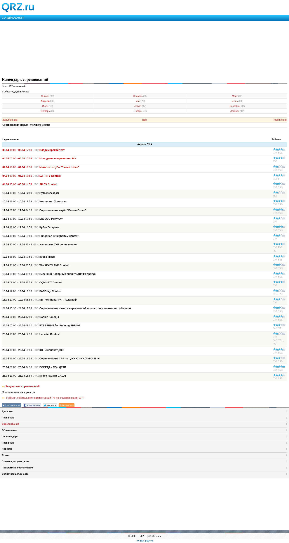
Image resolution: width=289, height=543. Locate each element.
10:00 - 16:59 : (40, 167)
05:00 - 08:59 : (49, 274)
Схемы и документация (15, 461)
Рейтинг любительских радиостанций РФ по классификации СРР (43, 397)
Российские (280, 119)
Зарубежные (9, 119)
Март (237, 96)
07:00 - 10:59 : (39, 158)
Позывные (8, 417)
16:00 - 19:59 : (34, 201)
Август (140, 106)
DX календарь (10, 436)
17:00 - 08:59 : (39, 299)
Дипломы (7, 411)
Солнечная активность (15, 474)
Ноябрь (140, 111)
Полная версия (144, 540)
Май (140, 101)
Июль (47, 106)
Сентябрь (237, 106)
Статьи (6, 455)
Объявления (9, 430)
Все (144, 119)
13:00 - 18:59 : (34, 375)
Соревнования (10, 424)
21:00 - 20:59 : (35, 265)
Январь (47, 96)
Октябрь (48, 111)
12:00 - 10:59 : (32, 218)
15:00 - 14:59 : (30, 184)
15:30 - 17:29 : (66, 308)
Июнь (237, 101)
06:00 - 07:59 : (44, 210)
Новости (7, 448)
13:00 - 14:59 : (30, 193)
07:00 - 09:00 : (41, 325)
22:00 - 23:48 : (40, 244)
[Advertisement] (110, 48)
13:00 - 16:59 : (33, 350)
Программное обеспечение (17, 467)
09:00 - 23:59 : (32, 282)
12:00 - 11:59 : (31, 175)
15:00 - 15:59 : (40, 236)
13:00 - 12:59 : (31, 334)
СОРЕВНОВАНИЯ (13, 17)
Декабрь (237, 111)
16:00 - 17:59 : (33, 150)
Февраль (140, 96)
